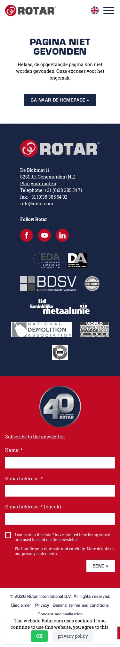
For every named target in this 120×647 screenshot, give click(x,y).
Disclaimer (21, 605)
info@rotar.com (36, 204)
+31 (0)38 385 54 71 (63, 190)
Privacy (42, 605)
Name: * (14, 450)
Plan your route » (38, 183)
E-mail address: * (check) (33, 506)
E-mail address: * (24, 478)
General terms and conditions (81, 605)
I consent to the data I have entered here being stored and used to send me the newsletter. (62, 537)
